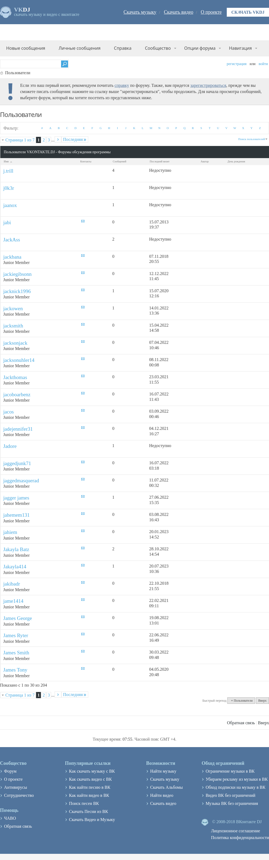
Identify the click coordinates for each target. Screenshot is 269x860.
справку (122, 85)
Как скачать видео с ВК (90, 779)
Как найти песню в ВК (89, 787)
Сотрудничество (19, 795)
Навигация (240, 48)
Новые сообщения (25, 48)
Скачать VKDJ (247, 12)
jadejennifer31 (18, 429)
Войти (263, 64)
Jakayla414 (14, 566)
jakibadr (11, 584)
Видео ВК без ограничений (230, 795)
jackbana (12, 257)
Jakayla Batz (16, 549)
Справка (123, 48)
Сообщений (119, 161)
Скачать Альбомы (166, 787)
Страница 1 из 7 (19, 140)
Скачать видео (178, 12)
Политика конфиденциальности (240, 837)
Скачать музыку (139, 12)
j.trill (8, 171)
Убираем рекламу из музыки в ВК (237, 779)
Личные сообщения (80, 48)
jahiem (10, 532)
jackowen (13, 308)
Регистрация (237, 64)
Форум (10, 771)
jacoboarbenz (16, 394)
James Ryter (15, 635)
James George (17, 618)
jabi (7, 222)
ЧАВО (10, 818)
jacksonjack (15, 343)
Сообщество (158, 48)
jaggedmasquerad (21, 480)
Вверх (262, 700)
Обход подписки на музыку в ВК (235, 787)
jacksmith (13, 326)
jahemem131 (16, 515)
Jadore (10, 446)
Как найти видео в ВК (89, 795)
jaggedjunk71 (17, 463)
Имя (8, 161)
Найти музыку (163, 771)
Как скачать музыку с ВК (92, 771)
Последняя (75, 139)
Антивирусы (15, 787)
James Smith (16, 652)
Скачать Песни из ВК (88, 811)
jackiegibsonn (17, 274)
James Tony (15, 670)
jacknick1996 (17, 291)
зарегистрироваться (208, 85)
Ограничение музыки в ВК (230, 771)
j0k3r (8, 188)
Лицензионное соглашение (235, 831)
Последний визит (160, 161)
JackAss (11, 239)
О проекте (211, 12)
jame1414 (13, 601)
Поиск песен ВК (84, 803)
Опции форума (199, 48)
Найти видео (161, 795)
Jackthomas (15, 377)
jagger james (16, 498)
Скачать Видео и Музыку (92, 819)
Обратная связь (241, 722)
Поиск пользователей (251, 139)
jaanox (10, 205)
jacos (8, 412)
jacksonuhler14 (18, 360)
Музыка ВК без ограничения (232, 803)
